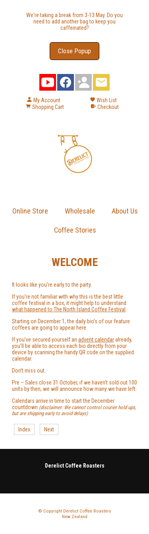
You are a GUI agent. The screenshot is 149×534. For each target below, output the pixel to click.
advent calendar (96, 339)
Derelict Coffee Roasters (87, 511)
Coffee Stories (75, 230)
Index (24, 429)
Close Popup (74, 51)
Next (49, 429)
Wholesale (80, 211)
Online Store (30, 211)
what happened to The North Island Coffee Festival (69, 309)
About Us (125, 211)
